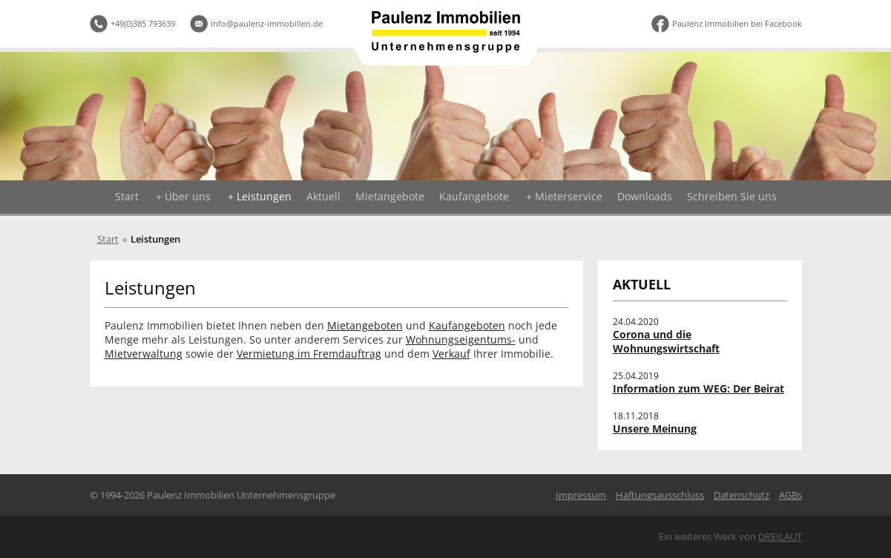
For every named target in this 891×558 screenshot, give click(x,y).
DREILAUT (780, 536)
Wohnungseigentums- (461, 339)
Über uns (188, 196)
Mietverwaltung (144, 354)
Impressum (581, 495)
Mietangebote (389, 196)
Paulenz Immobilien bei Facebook (737, 23)
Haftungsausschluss (660, 495)
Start (127, 196)
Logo (446, 32)
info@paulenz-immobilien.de (267, 23)
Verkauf (451, 354)
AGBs (790, 495)
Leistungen (264, 196)
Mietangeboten (365, 325)
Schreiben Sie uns (732, 196)
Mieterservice (568, 196)
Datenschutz (741, 495)
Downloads (644, 196)
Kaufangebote (474, 196)
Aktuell (323, 196)
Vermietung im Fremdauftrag (309, 354)
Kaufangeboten (467, 325)
